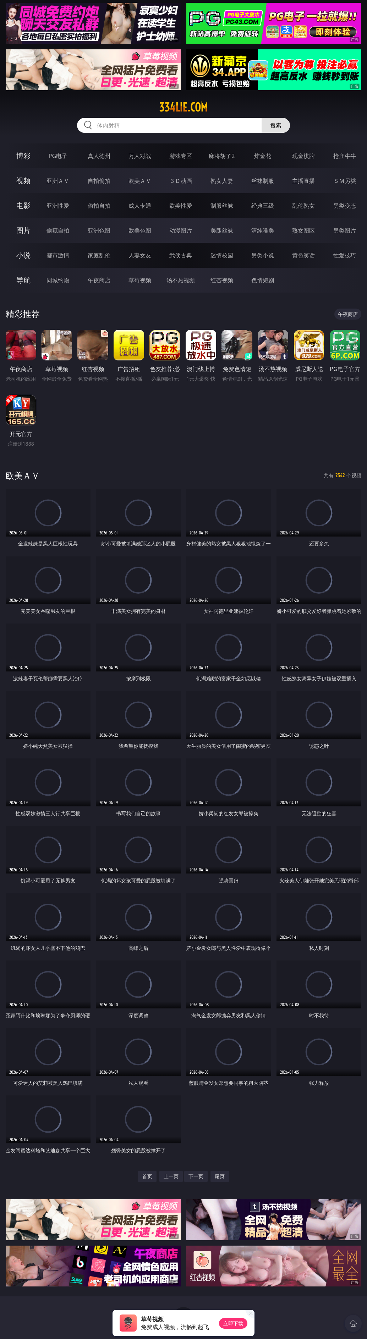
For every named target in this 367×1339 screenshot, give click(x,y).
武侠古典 (180, 255)
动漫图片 (180, 230)
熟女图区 (303, 230)
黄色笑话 (303, 255)
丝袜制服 (262, 181)
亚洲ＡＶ (57, 181)
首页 (147, 1176)
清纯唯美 (262, 230)
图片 (23, 230)
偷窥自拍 (57, 230)
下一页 (195, 1176)
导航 (23, 280)
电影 (23, 205)
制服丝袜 (221, 205)
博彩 (23, 155)
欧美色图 (139, 230)
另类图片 (344, 230)
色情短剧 (262, 280)
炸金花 (262, 156)
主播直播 (303, 181)
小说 (23, 255)
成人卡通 (139, 205)
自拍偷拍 (99, 181)
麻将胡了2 (222, 156)
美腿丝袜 (221, 230)
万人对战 (139, 156)
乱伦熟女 (303, 205)
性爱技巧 (344, 255)
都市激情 (57, 255)
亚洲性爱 (57, 205)
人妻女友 (139, 255)
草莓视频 (139, 280)
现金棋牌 (303, 156)
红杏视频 (221, 280)
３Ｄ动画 (180, 181)
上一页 (171, 1176)
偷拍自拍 (99, 205)
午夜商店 (99, 280)
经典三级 (262, 205)
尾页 (220, 1176)
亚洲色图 (99, 230)
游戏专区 (180, 156)
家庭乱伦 (99, 255)
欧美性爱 (180, 205)
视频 (23, 180)
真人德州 (99, 156)
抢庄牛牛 (344, 156)
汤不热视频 (180, 280)
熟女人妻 (221, 181)
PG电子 (58, 156)
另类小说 (262, 255)
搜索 (275, 125)
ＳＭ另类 (344, 181)
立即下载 (233, 1323)
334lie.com (183, 107)
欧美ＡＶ (139, 181)
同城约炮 (57, 280)
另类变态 (344, 205)
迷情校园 (221, 255)
